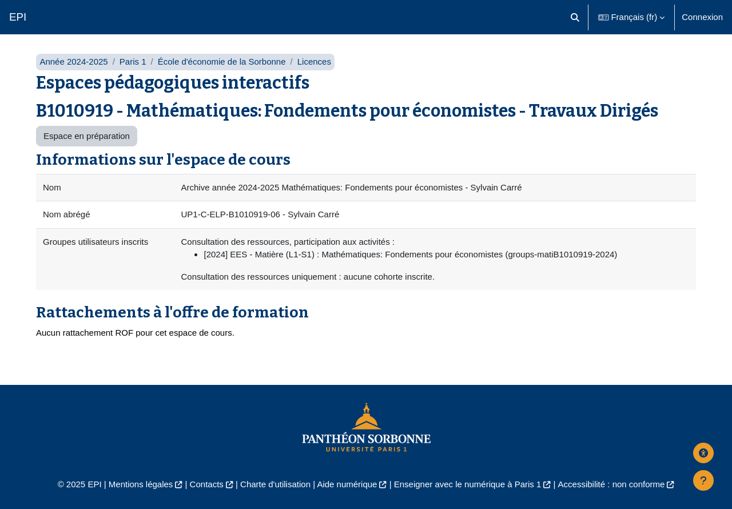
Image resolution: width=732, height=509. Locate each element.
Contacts (207, 484)
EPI (17, 17)
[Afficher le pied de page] (703, 480)
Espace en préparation (86, 136)
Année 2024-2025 (73, 61)
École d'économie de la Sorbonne (222, 61)
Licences (314, 61)
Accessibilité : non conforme (611, 484)
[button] (575, 17)
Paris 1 (133, 61)
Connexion (702, 17)
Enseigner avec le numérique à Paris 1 (468, 484)
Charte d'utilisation (275, 484)
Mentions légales (141, 484)
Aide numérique (347, 484)
